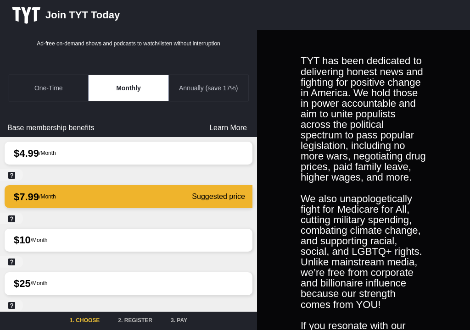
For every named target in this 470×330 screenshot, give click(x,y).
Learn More (228, 128)
